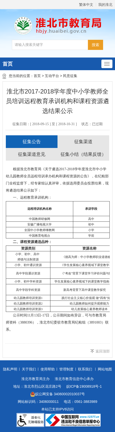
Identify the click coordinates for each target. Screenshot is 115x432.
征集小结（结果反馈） (83, 154)
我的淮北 (105, 5)
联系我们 (85, 369)
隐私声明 (10, 369)
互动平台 (52, 76)
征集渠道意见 (31, 154)
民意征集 (70, 76)
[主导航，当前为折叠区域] (106, 64)
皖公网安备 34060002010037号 (57, 394)
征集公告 (32, 141)
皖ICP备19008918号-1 (84, 386)
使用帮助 (48, 369)
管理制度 (66, 369)
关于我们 (29, 369)
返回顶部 (102, 351)
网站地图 (105, 369)
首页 (8, 64)
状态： (92, 124)
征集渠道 (83, 141)
